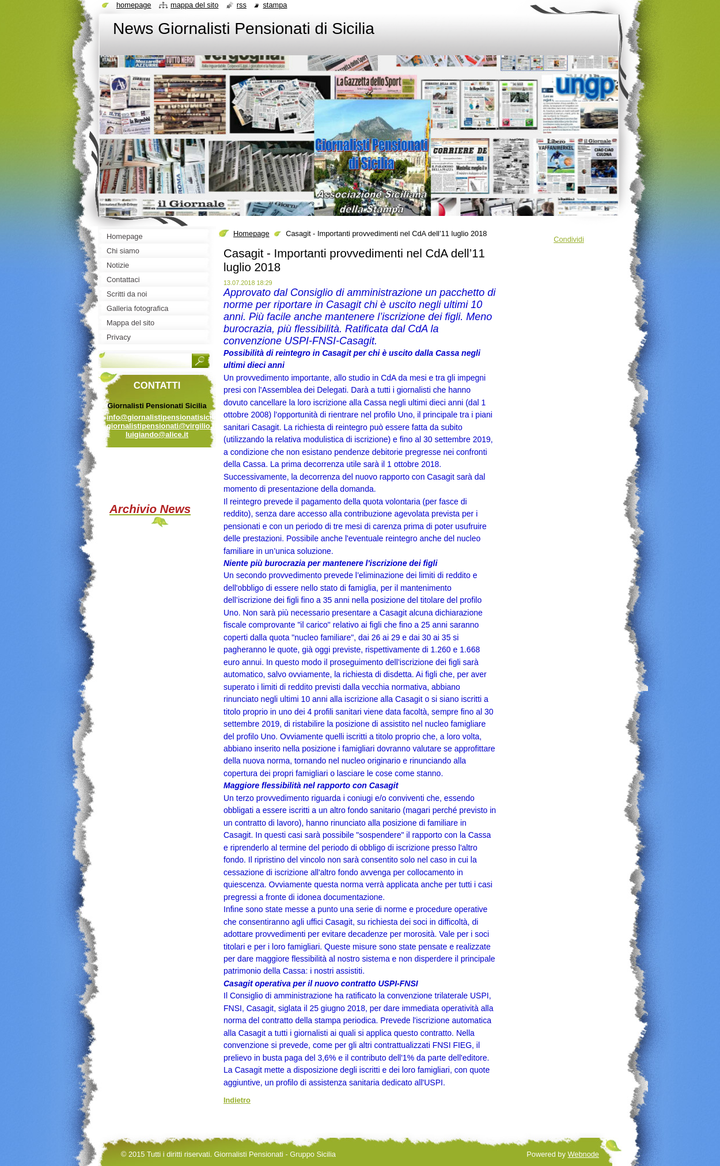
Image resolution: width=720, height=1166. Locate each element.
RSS (242, 5)
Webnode (583, 1154)
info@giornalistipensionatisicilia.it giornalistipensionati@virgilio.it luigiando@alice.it (166, 426)
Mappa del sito (194, 5)
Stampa (275, 5)
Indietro (237, 1100)
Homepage (251, 233)
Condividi (569, 239)
